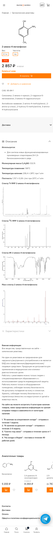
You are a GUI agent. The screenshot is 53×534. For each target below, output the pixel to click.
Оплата (5, 514)
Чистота (16, 50)
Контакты (6, 506)
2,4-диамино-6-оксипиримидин (30, 476)
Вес (3, 50)
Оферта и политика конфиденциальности (21, 518)
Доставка (6, 510)
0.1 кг (5, 54)
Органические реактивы (23, 13)
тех (15, 54)
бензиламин (7, 474)
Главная (5, 13)
